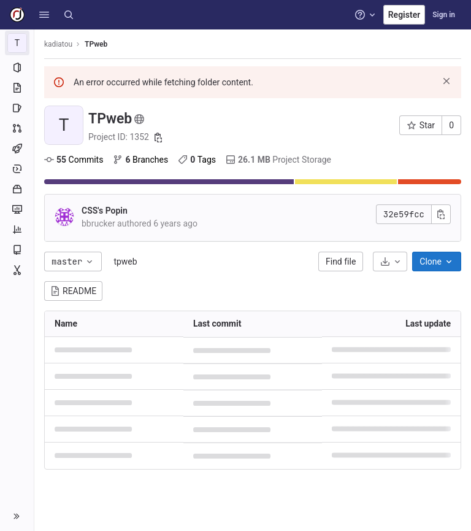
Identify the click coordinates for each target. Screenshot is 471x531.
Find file (341, 261)
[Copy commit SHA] (441, 214)
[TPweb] (17, 43)
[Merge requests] (17, 128)
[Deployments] (17, 169)
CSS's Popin (105, 210)
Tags (197, 160)
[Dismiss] (446, 81)
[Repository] (17, 88)
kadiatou (58, 44)
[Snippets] (17, 270)
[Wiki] (17, 250)
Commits (73, 160)
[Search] (68, 15)
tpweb (125, 261)
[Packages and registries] (17, 189)
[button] (44, 15)
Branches (140, 160)
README (73, 291)
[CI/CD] (17, 148)
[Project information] (17, 67)
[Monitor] (17, 209)
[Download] (390, 261)
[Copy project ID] (158, 137)
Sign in (443, 14)
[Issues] (17, 108)
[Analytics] (17, 229)
